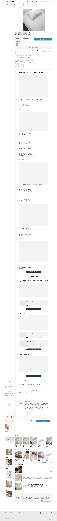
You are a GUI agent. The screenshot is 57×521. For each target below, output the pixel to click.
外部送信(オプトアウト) (18, 518)
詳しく (45, 305)
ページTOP (29, 507)
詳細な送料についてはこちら (8, 395)
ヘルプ (16, 513)
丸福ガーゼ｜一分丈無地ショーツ (30, 301)
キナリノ (6, 513)
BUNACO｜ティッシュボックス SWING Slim (32, 333)
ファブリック (30, 390)
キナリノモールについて (18, 512)
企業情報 (6, 518)
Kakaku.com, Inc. (50, 519)
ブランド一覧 (12, 512)
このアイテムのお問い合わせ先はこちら (34, 414)
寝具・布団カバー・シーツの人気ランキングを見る (46, 462)
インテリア (26, 390)
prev (16, 20)
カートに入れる (43, 39)
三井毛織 (26, 392)
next (51, 20)
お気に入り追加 (47, 50)
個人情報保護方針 (13, 518)
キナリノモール (6, 7)
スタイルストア (13, 7)
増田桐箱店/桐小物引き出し (30, 341)
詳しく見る (12, 432)
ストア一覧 (10, 7)
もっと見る (11, 500)
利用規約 (9, 518)
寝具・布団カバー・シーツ (36, 390)
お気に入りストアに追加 (47, 500)
